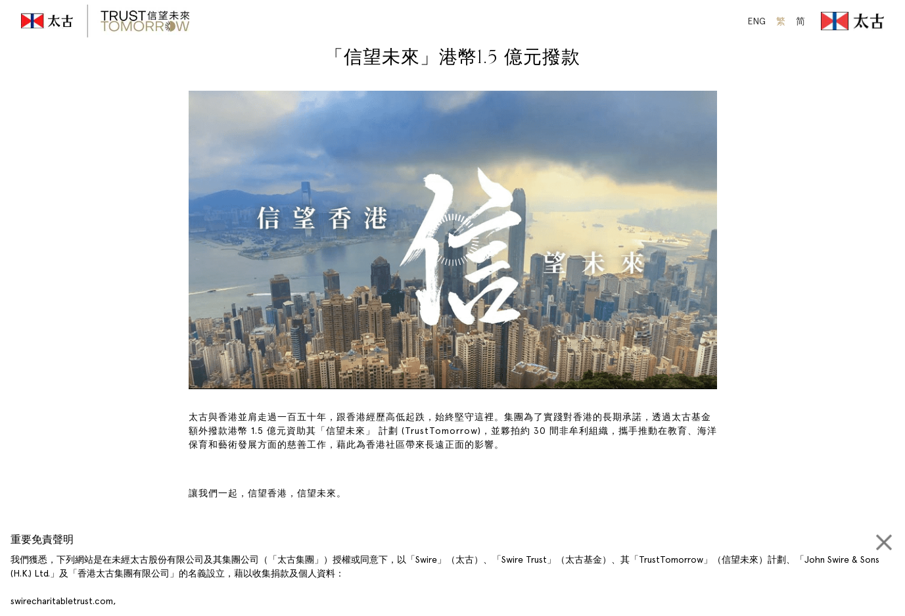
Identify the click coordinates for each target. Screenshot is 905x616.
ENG (756, 21)
